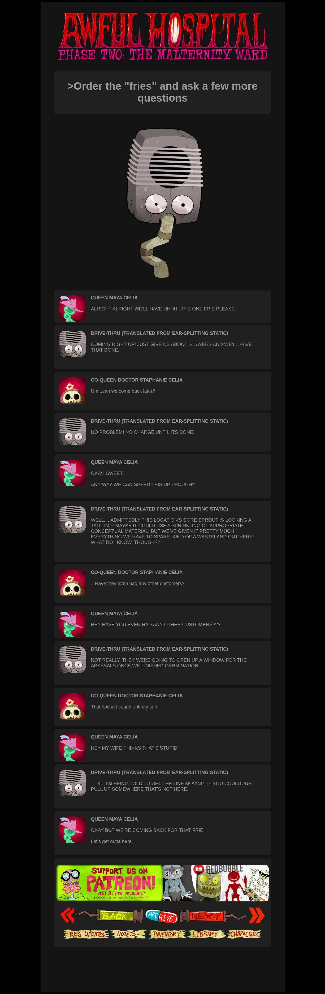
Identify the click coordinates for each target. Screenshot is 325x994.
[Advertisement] (162, 963)
